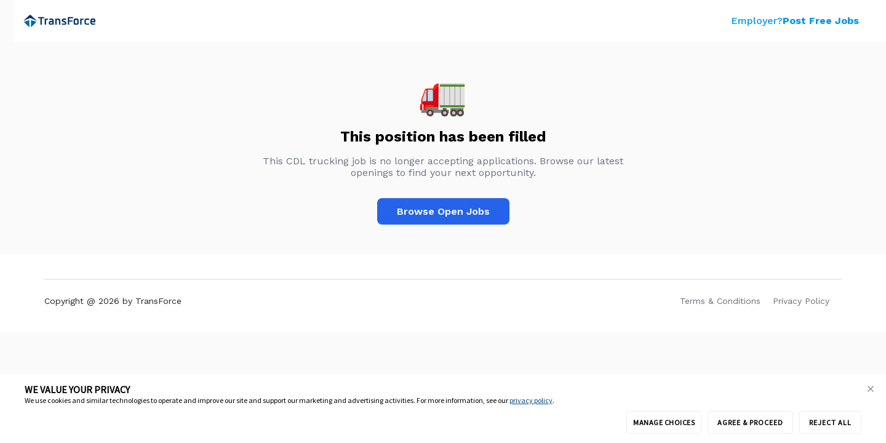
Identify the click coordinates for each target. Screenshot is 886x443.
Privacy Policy (801, 301)
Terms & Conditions (720, 301)
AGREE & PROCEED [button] (750, 422)
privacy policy (531, 400)
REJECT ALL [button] (830, 422)
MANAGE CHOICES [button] (664, 422)
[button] (871, 389)
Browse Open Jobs (443, 211)
